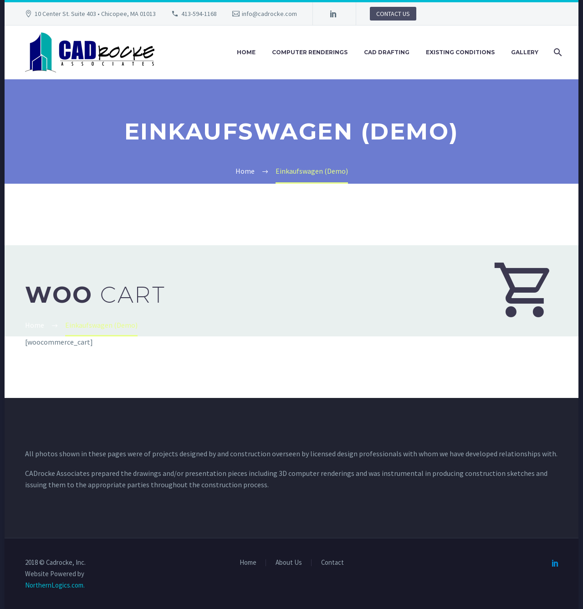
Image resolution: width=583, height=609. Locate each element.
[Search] (557, 52)
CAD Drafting (386, 52)
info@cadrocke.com (269, 14)
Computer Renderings (310, 52)
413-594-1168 (199, 14)
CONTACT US (393, 14)
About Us (289, 562)
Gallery (524, 52)
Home (246, 52)
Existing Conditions (460, 52)
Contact (332, 562)
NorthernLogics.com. (55, 585)
